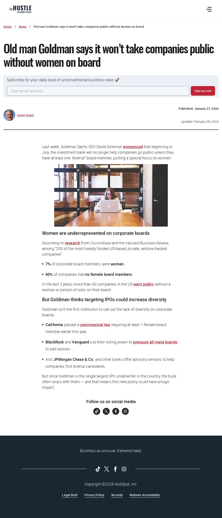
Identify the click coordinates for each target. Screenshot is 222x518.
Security (117, 495)
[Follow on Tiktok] (96, 411)
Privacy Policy (94, 495)
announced (133, 146)
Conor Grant (25, 115)
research (72, 242)
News (23, 27)
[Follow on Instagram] (125, 411)
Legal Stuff (70, 495)
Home (7, 27)
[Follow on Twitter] (106, 411)
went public (143, 284)
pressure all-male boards (155, 342)
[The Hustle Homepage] (20, 9)
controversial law (95, 324)
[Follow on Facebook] (115, 411)
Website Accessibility (145, 495)
